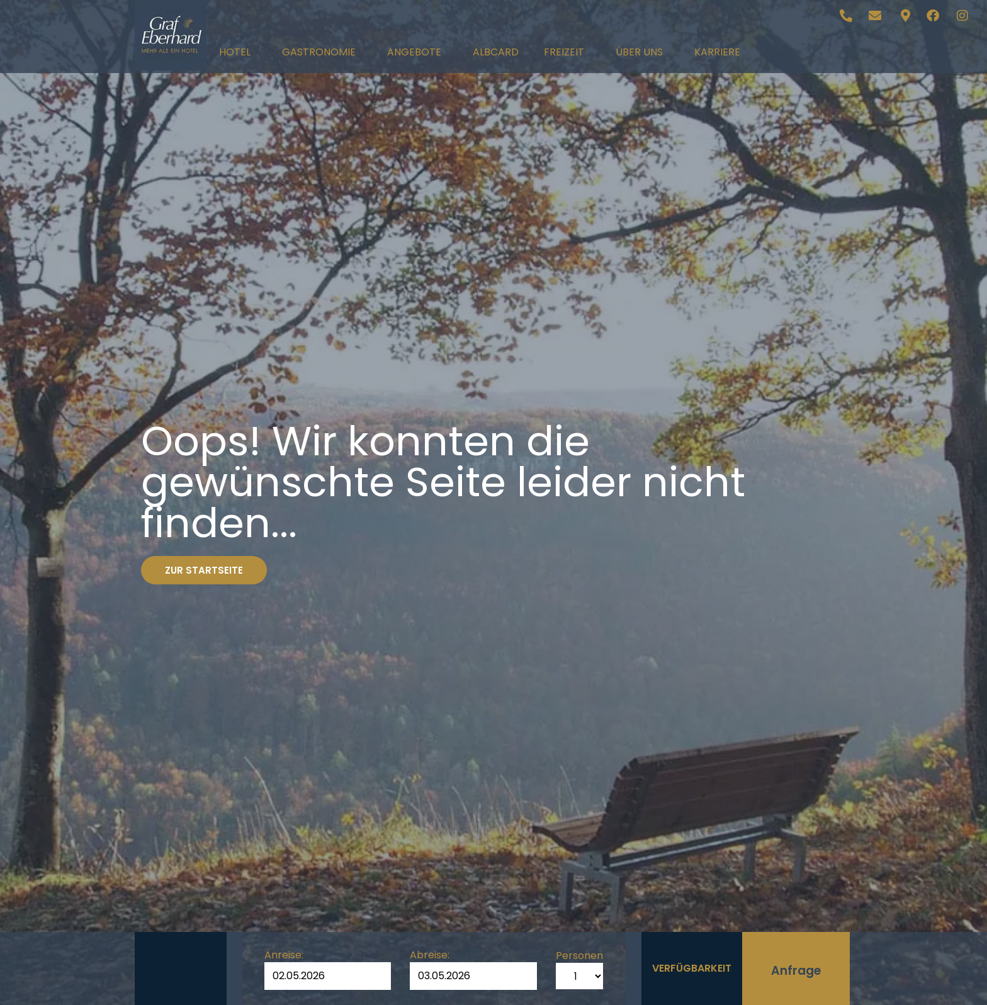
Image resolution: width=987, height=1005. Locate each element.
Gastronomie (322, 52)
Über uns (642, 52)
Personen (579, 956)
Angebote (417, 52)
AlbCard (496, 52)
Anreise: (283, 955)
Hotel (238, 52)
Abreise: (429, 955)
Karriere (717, 52)
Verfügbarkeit (691, 968)
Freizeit (567, 52)
